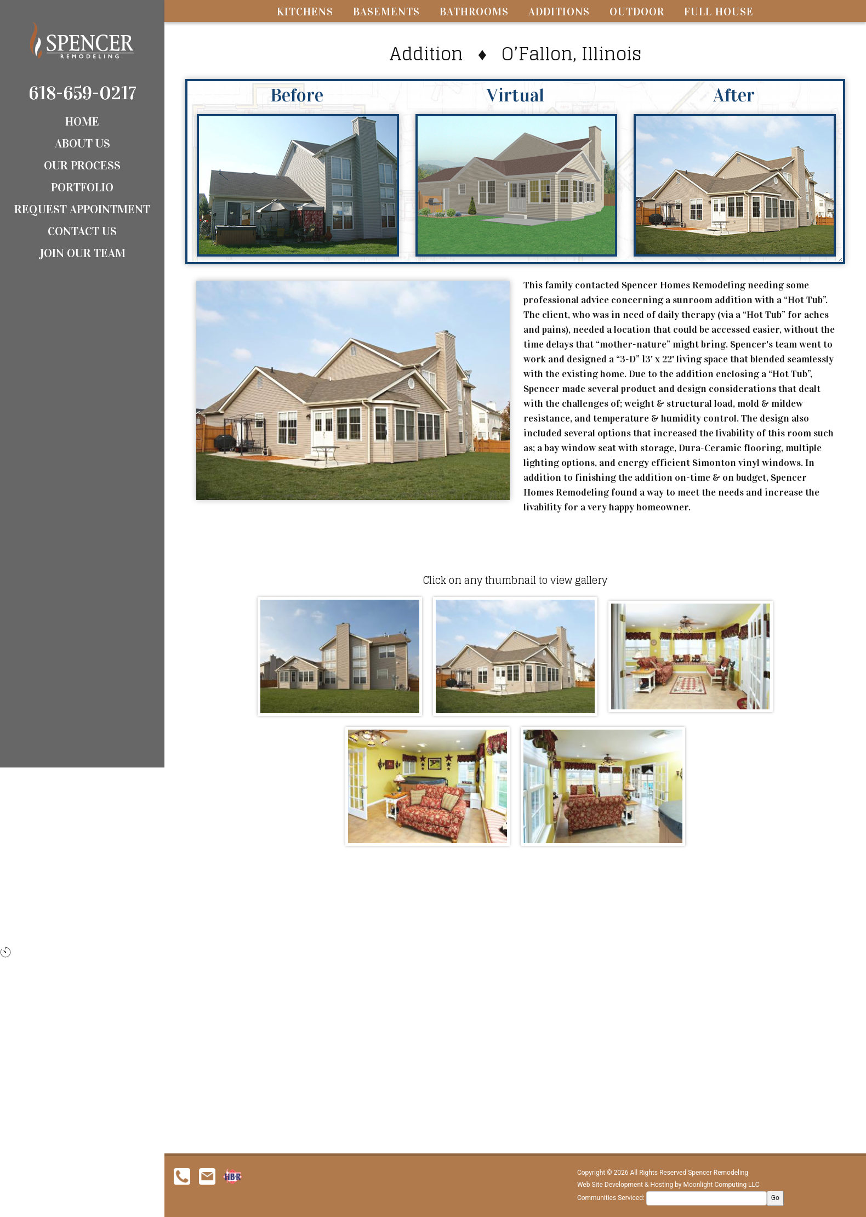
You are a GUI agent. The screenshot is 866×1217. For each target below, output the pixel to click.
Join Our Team (82, 253)
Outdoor (636, 11)
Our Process (82, 165)
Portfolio (82, 187)
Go (775, 1198)
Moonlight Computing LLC (721, 1184)
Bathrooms (474, 11)
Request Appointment (82, 209)
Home (82, 121)
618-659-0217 (82, 93)
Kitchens (305, 11)
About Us (82, 143)
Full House (719, 11)
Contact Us (82, 231)
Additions (559, 11)
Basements (386, 11)
